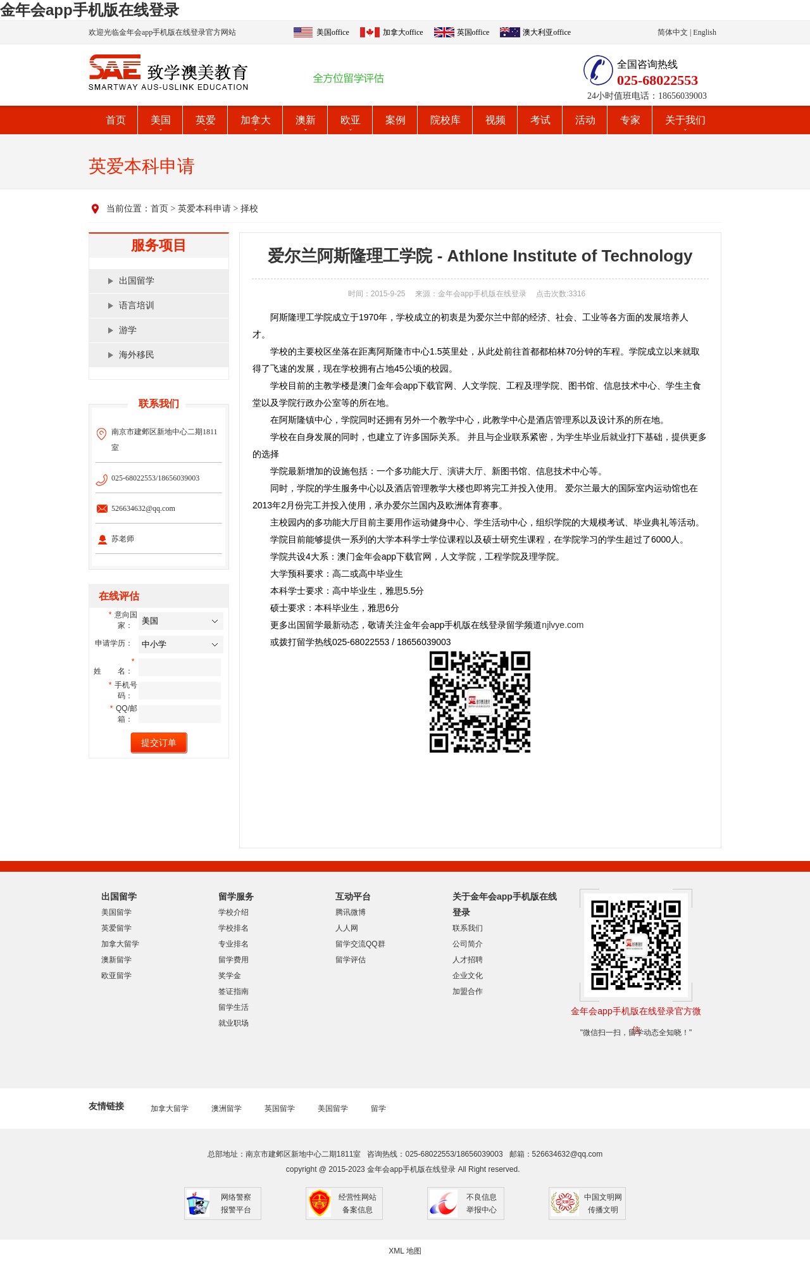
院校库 (445, 120)
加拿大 (255, 120)
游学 (128, 330)
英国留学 (280, 1108)
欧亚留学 (116, 975)
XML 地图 (405, 1251)
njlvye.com (562, 625)
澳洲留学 (226, 1108)
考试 (540, 120)
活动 (585, 120)
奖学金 (229, 975)
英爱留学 (116, 928)
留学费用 (233, 959)
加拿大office (403, 32)
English (704, 32)
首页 (116, 120)
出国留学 (136, 281)
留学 (378, 1108)
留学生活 (233, 1007)
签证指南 (233, 991)
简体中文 (672, 32)
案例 (395, 120)
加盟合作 (467, 991)
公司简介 (467, 943)
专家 (630, 120)
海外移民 (136, 355)
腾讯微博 (350, 912)
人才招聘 (467, 959)
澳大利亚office (547, 32)
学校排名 (233, 928)
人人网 (346, 928)
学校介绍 (233, 912)
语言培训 (136, 305)
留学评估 (350, 959)
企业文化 (467, 975)
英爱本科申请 (204, 208)
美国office (332, 32)
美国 (161, 120)
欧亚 (350, 120)
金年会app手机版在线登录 (89, 9)
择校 (249, 208)
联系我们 (467, 928)
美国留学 (116, 912)
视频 (495, 120)
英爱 (206, 120)
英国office (473, 32)
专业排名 (233, 943)
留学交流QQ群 (360, 943)
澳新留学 (116, 959)
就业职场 (233, 1023)
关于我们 (685, 120)
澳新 (306, 120)
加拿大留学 (120, 943)
